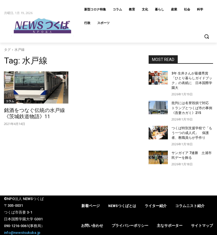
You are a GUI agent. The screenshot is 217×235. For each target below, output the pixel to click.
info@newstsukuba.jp (22, 231)
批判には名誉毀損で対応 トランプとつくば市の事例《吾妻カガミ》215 (192, 107)
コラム (10, 101)
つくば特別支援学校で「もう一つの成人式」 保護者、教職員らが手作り (192, 132)
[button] (206, 36)
